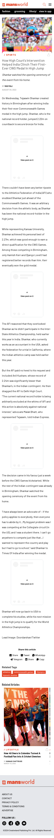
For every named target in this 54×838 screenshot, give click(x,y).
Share (13, 655)
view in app (45, 11)
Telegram (16, 659)
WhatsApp (38, 655)
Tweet (25, 655)
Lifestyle (33, 11)
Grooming (19, 11)
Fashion (6, 11)
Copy (40, 659)
